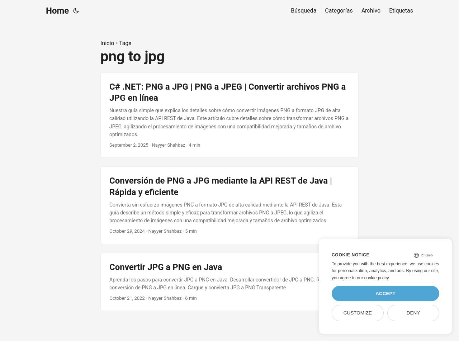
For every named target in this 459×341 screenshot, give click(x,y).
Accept (385, 293)
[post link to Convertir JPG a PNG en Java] (229, 282)
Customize (358, 313)
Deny (413, 313)
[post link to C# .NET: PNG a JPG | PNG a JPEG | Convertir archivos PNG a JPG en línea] (229, 115)
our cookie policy (373, 277)
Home (57, 11)
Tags (125, 43)
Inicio (107, 43)
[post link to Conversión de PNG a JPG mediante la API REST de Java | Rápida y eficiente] (229, 205)
